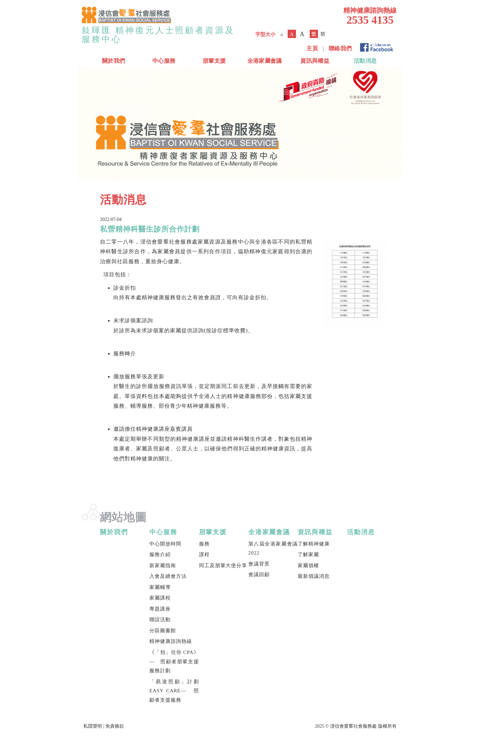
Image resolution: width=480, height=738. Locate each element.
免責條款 (114, 726)
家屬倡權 (308, 565)
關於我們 (113, 61)
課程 (204, 554)
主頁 (312, 48)
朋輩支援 (214, 61)
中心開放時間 (165, 543)
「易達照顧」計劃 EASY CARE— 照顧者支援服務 (174, 691)
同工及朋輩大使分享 (223, 565)
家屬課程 (160, 598)
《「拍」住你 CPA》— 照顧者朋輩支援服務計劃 (174, 661)
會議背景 (259, 564)
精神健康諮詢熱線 (170, 641)
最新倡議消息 (314, 576)
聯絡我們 (340, 48)
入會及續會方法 (168, 576)
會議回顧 (259, 574)
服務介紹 (160, 554)
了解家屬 (308, 554)
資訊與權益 (314, 61)
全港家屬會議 (264, 61)
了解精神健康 (314, 543)
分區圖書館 (162, 630)
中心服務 (163, 61)
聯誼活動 (160, 619)
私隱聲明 (92, 726)
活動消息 (365, 61)
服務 (204, 543)
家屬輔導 (160, 587)
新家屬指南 (162, 565)
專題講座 (160, 609)
